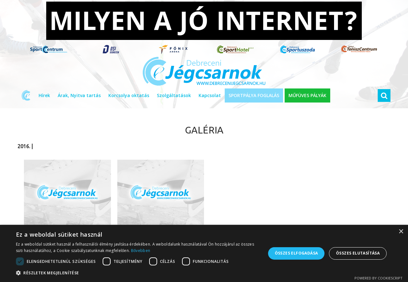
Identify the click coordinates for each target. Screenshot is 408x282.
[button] (137, 273)
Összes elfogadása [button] (296, 253)
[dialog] (204, 253)
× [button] (400, 231)
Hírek (44, 95)
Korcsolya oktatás (128, 95)
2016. (24, 146)
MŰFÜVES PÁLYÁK (307, 95)
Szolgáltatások (174, 95)
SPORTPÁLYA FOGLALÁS (254, 95)
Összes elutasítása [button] (358, 253)
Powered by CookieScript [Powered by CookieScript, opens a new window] (378, 278)
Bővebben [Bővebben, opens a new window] (140, 250)
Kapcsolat (210, 95)
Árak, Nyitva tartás (79, 95)
